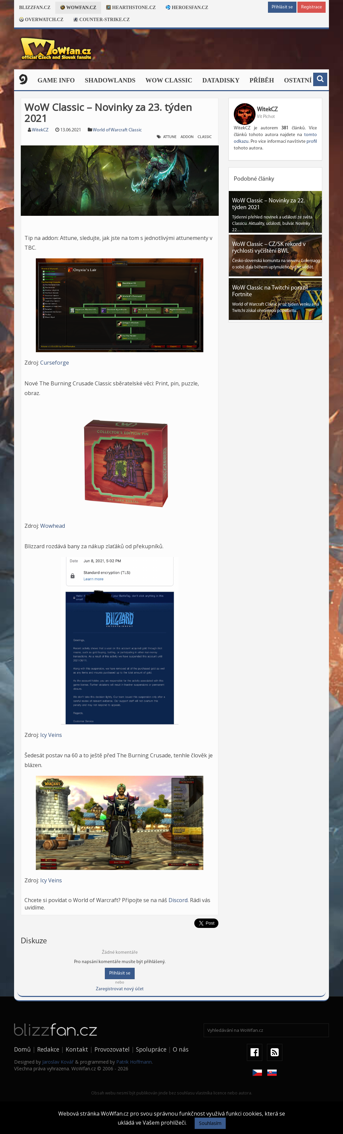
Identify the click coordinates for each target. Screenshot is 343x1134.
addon (187, 137)
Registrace (311, 7)
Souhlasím (210, 1123)
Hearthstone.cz (131, 7)
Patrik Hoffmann (134, 1062)
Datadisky (220, 80)
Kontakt (77, 1049)
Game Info (56, 80)
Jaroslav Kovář (58, 1062)
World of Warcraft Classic (117, 130)
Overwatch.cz (41, 19)
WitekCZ (40, 130)
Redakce (48, 1049)
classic (205, 137)
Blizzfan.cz (34, 7)
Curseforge (54, 362)
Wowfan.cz (78, 7)
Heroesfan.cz (187, 7)
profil (311, 141)
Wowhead (52, 525)
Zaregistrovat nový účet (120, 989)
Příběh (262, 80)
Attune (170, 137)
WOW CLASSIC (168, 80)
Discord (178, 900)
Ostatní (298, 80)
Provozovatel (112, 1049)
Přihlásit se (282, 7)
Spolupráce (151, 1049)
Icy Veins (51, 735)
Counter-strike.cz (101, 19)
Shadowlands (110, 80)
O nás (181, 1049)
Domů (22, 1049)
